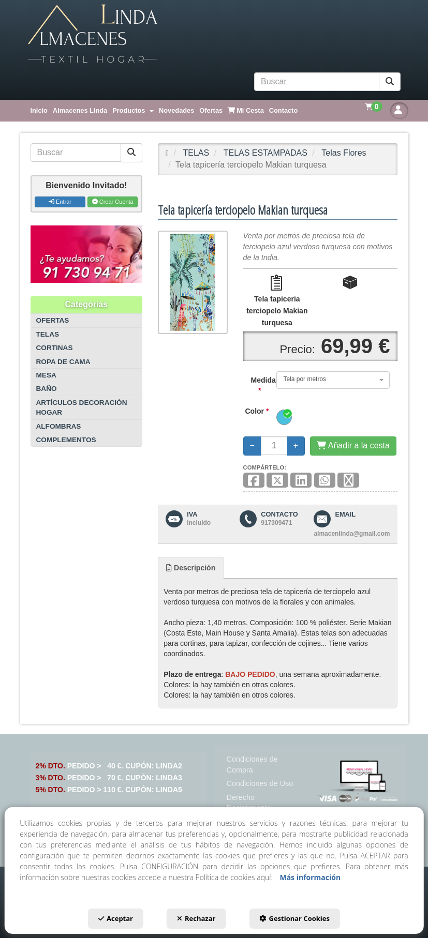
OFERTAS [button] (52, 320)
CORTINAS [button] (54, 348)
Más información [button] (310, 877)
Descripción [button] (190, 568)
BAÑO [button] (46, 388)
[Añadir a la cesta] (353, 446)
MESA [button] (46, 375)
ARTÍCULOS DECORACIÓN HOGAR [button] (81, 407)
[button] (214, 34)
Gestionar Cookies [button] (294, 918)
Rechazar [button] (196, 918)
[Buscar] (390, 82)
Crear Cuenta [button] (113, 202)
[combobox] (333, 380)
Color (257, 411)
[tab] (191, 568)
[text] (316, 81)
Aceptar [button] (115, 918)
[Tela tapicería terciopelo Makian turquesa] (192, 282)
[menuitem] (39, 111)
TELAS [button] (48, 334)
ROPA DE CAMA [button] (63, 362)
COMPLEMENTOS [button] (66, 440)
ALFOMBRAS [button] (58, 426)
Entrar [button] (60, 202)
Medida (256, 385)
